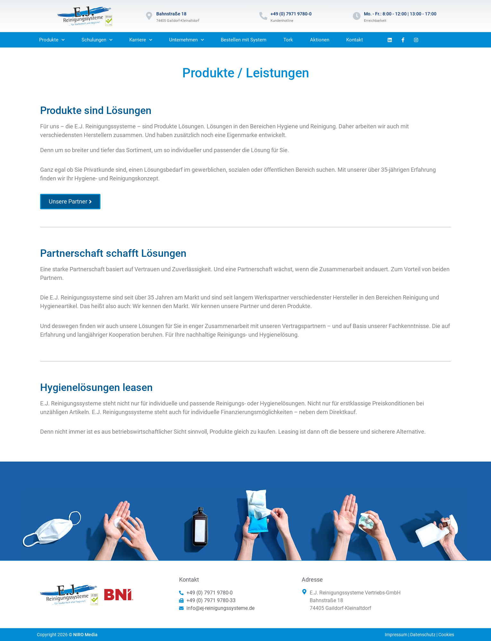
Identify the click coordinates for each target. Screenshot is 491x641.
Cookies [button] (446, 634)
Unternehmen (186, 40)
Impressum (396, 634)
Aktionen (319, 40)
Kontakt (354, 40)
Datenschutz (422, 634)
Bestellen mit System (243, 40)
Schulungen (97, 40)
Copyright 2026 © (67, 634)
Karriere (140, 40)
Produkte (52, 40)
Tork (288, 40)
